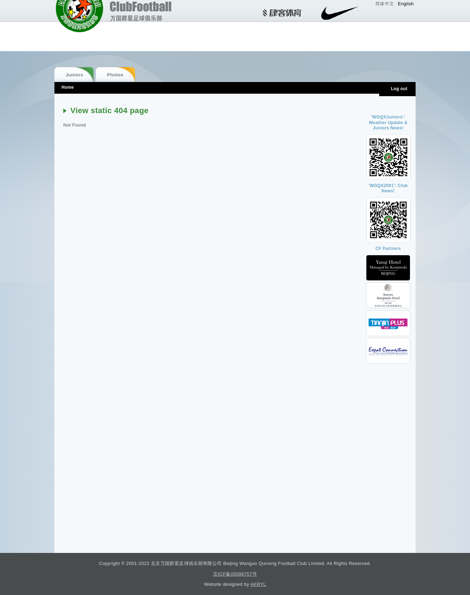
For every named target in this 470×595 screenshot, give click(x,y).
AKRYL (258, 584)
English (406, 3)
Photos (115, 74)
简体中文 (384, 3)
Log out (399, 88)
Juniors (74, 74)
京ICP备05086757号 (235, 574)
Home (67, 87)
